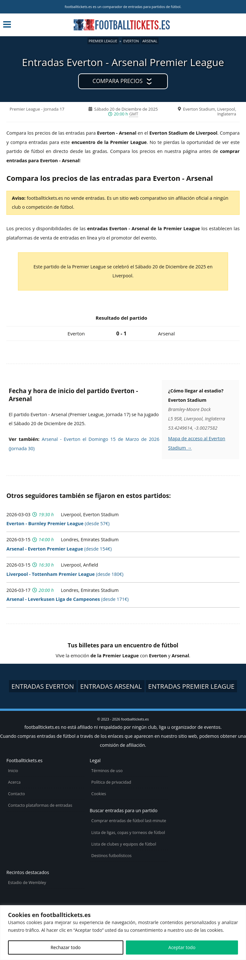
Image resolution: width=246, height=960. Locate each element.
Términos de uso (107, 770)
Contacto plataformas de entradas (40, 805)
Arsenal (149, 40)
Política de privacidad (111, 782)
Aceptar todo (182, 947)
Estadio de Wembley (27, 882)
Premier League (103, 40)
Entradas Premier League (191, 686)
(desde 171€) (67, 599)
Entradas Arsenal (111, 686)
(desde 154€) (59, 549)
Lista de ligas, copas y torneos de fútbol (128, 832)
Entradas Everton (43, 686)
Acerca (14, 782)
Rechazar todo (66, 947)
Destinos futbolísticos (111, 855)
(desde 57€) (58, 523)
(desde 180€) (64, 574)
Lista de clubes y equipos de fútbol (123, 844)
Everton (131, 40)
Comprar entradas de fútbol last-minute (128, 820)
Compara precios (118, 81)
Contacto (16, 793)
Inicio (13, 770)
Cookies (98, 793)
